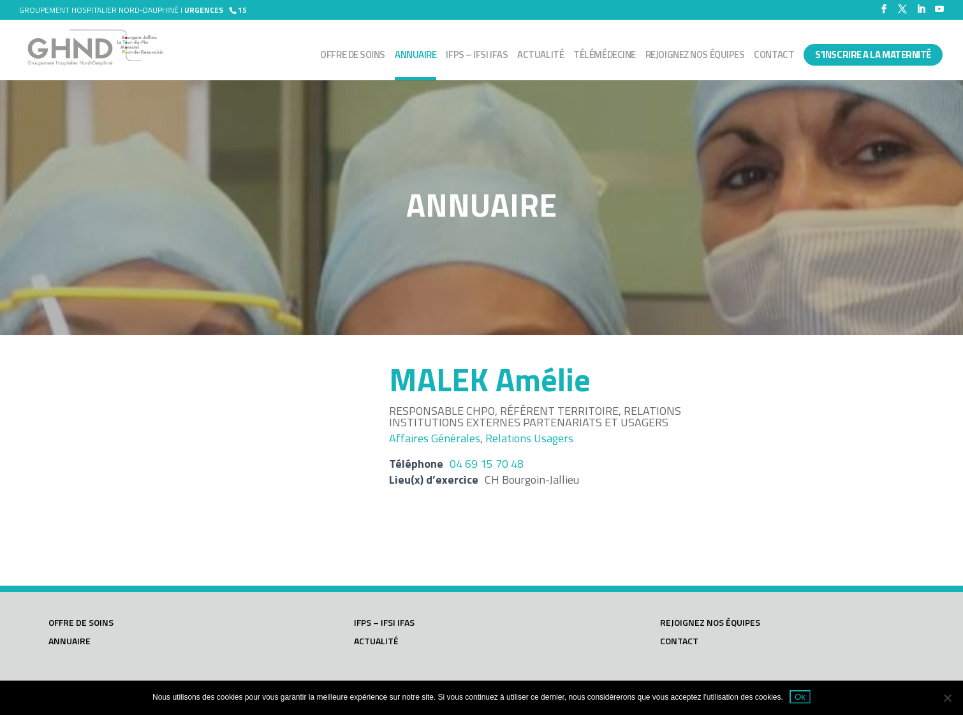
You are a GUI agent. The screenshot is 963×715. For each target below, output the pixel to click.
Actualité (540, 56)
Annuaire (415, 56)
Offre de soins (352, 56)
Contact (774, 56)
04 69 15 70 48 (487, 463)
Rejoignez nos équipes (695, 56)
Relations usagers (529, 438)
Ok (800, 697)
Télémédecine (604, 56)
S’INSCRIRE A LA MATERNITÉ (873, 54)
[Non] (947, 697)
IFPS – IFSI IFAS (477, 56)
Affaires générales (434, 438)
